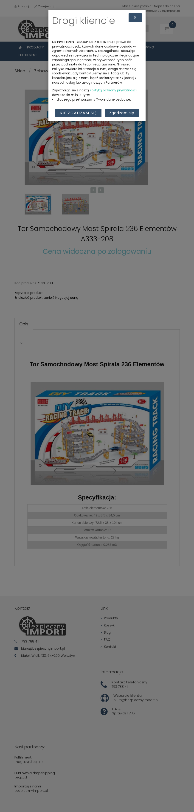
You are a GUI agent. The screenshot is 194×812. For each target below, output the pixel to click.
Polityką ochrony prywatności (113, 90)
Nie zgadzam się (78, 113)
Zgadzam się (121, 113)
